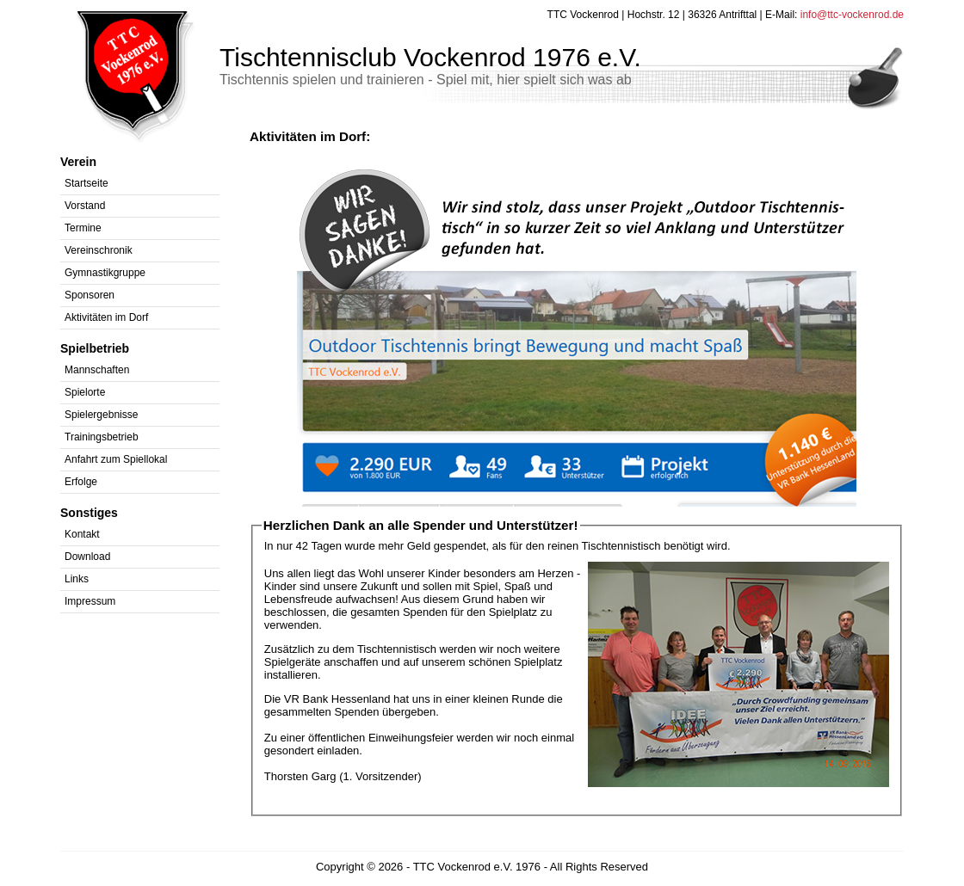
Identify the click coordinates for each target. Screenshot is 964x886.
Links (77, 579)
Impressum (90, 601)
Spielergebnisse (101, 415)
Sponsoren (89, 295)
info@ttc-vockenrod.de (852, 15)
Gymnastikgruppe (105, 273)
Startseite (86, 183)
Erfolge (81, 482)
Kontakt (82, 534)
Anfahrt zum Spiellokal (116, 459)
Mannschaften (97, 370)
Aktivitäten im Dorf (106, 317)
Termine (83, 228)
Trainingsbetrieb (102, 437)
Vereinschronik (99, 250)
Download (87, 557)
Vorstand (85, 206)
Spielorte (85, 392)
